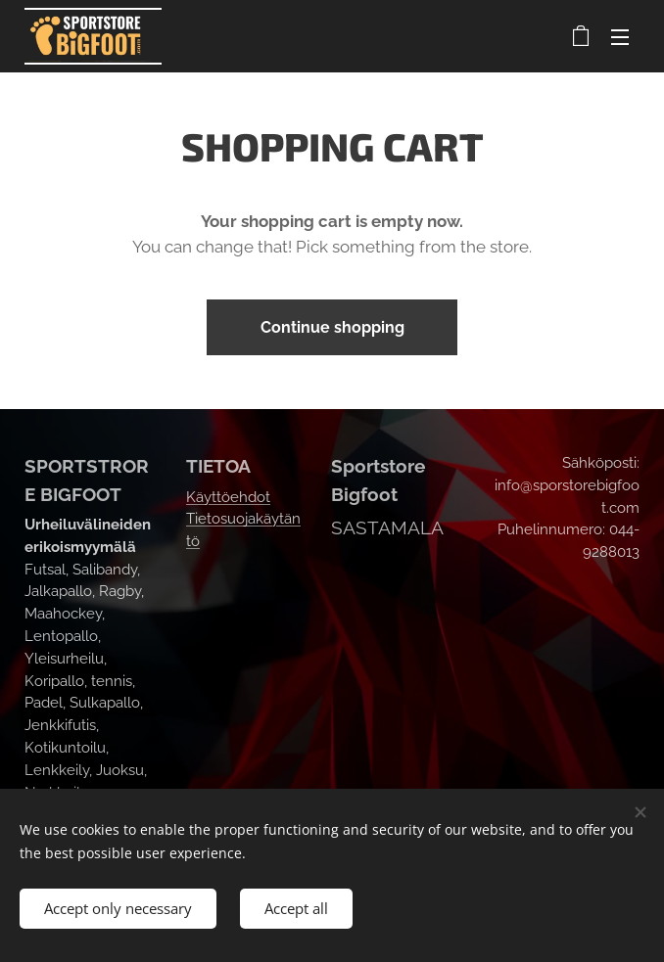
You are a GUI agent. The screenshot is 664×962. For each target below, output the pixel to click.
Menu (620, 37)
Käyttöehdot (228, 497)
